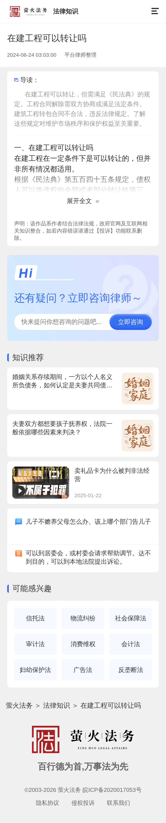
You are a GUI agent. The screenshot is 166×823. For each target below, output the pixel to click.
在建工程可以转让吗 (110, 705)
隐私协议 (47, 803)
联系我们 (118, 803)
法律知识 (56, 705)
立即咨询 (130, 322)
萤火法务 (19, 705)
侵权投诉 (83, 803)
